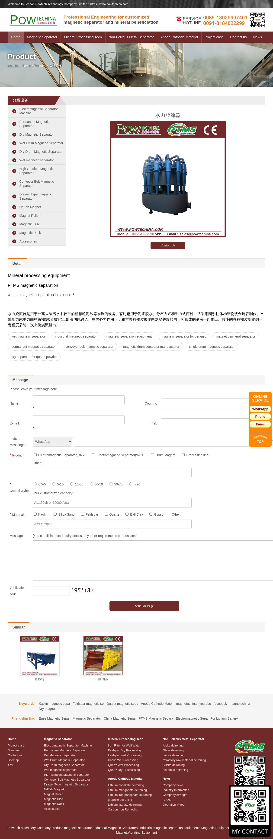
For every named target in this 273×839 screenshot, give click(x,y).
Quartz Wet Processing (123, 765)
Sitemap (13, 760)
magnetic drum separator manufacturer (151, 346)
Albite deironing (173, 745)
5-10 (58, 484)
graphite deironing (120, 799)
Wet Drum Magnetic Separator (41, 143)
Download (14, 750)
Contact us (238, 37)
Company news (173, 785)
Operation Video (174, 804)
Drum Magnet (163, 455)
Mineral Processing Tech (83, 37)
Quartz (112, 514)
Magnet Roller (29, 215)
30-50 (96, 484)
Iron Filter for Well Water (124, 745)
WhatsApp (260, 409)
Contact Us (168, 245)
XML (11, 765)
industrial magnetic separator (76, 336)
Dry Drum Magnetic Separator (41, 151)
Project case (214, 37)
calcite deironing (174, 755)
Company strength (175, 795)
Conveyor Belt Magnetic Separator (36, 184)
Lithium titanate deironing (125, 804)
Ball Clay (134, 514)
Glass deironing (173, 750)
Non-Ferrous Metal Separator (131, 37)
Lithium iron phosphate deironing (130, 795)
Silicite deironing (174, 765)
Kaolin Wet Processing (123, 760)
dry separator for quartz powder (34, 357)
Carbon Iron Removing (123, 809)
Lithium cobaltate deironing (126, 785)
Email (260, 424)
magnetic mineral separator (235, 336)
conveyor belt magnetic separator (89, 346)
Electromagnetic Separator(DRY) (60, 455)
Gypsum (157, 514)
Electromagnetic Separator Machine (38, 111)
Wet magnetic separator (36, 160)
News (257, 37)
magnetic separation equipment (129, 336)
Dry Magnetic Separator (36, 134)
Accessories (28, 241)
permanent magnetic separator (34, 346)
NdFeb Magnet (30, 207)
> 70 (134, 484)
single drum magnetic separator (211, 346)
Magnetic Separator (42, 37)
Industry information (176, 790)
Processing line (195, 455)
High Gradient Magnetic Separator (36, 171)
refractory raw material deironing (184, 760)
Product (39, 66)
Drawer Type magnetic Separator (35, 196)
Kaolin (40, 514)
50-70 (115, 484)
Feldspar (89, 514)
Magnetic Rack (30, 233)
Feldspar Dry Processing (124, 750)
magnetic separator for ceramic (183, 336)
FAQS (167, 799)
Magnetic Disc (29, 224)
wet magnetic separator (28, 336)
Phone (260, 416)
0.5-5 (40, 484)
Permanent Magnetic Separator (34, 124)
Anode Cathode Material (179, 37)
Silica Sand (64, 514)
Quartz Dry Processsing (124, 770)
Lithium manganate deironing (127, 790)
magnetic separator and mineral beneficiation (111, 20)
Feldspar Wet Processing (125, 755)
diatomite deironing (175, 770)
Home (15, 37)
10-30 (76, 484)
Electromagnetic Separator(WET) (118, 455)
